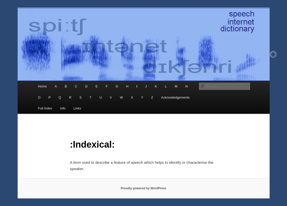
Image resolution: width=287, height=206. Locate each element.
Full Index (45, 108)
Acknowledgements (175, 97)
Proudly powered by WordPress (143, 188)
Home (42, 86)
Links (77, 108)
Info (63, 108)
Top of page (273, 54)
